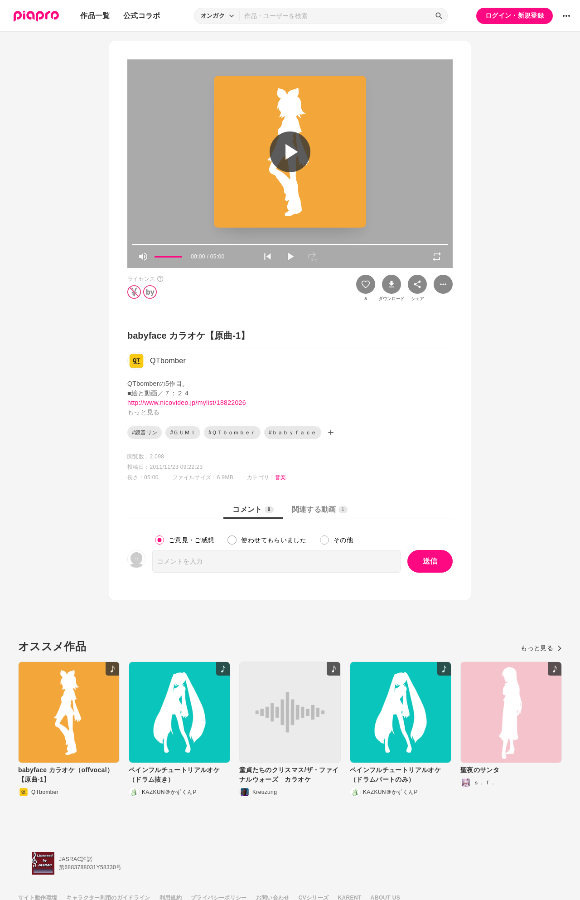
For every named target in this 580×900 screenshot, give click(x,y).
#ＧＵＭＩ (182, 432)
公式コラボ (141, 15)
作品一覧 (95, 15)
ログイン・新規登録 (514, 15)
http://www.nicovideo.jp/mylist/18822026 (186, 402)
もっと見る (541, 648)
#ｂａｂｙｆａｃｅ (293, 432)
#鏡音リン (144, 432)
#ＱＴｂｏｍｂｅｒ (232, 432)
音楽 (280, 477)
